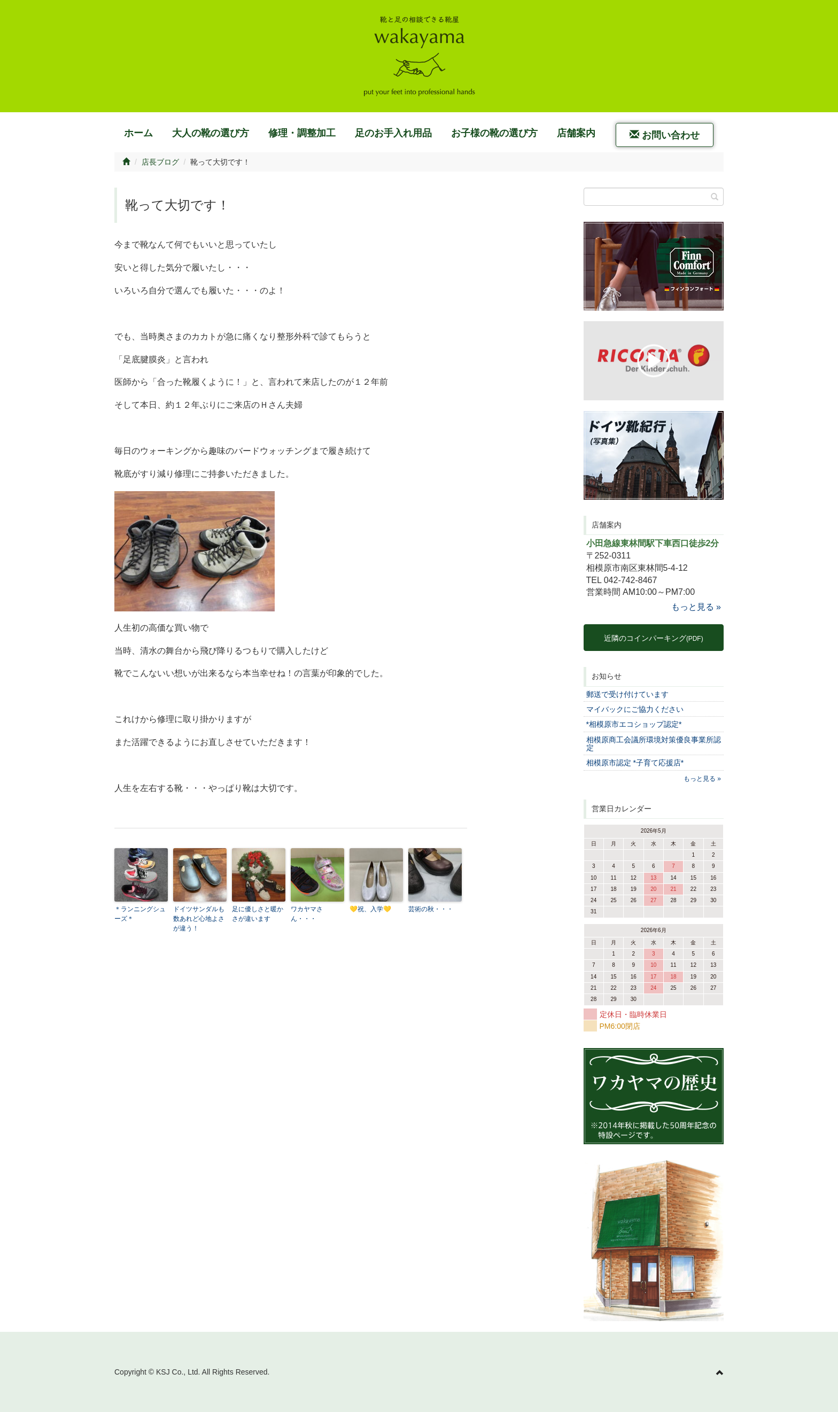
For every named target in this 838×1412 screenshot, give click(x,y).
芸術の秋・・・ (430, 909)
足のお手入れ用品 (393, 133)
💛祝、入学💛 (370, 909)
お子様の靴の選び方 (494, 133)
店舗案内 (576, 133)
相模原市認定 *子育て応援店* (635, 762)
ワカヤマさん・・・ (307, 913)
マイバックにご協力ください (635, 709)
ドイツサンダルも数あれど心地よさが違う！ (198, 918)
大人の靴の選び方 (210, 133)
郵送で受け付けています (627, 694)
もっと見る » (696, 606)
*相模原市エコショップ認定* (634, 724)
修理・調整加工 (302, 133)
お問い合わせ (665, 135)
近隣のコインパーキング (653, 638)
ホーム (138, 133)
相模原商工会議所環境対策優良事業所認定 (653, 743)
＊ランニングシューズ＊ (140, 913)
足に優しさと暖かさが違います (257, 913)
